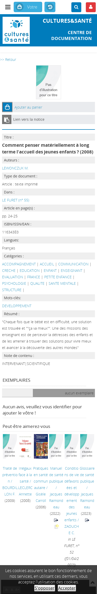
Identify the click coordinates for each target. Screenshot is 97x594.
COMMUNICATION (73, 264)
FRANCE (33, 276)
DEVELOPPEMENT (16, 305)
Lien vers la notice (28, 119)
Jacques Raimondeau (56, 500)
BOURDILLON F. (10, 491)
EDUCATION (30, 270)
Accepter (67, 588)
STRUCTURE (11, 289)
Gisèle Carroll (41, 497)
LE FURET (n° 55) (15, 200)
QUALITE (37, 283)
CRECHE (9, 270)
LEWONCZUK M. (15, 168)
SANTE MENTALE (62, 283)
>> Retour (8, 59)
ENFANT (50, 270)
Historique (50, 7)
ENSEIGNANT (71, 270)
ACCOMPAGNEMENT (19, 264)
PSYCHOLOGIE (14, 283)
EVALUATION (12, 276)
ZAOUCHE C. (71, 529)
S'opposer (45, 588)
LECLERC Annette (25, 491)
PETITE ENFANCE (58, 276)
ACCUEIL (47, 264)
